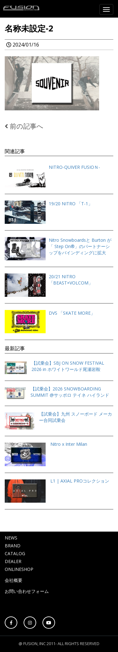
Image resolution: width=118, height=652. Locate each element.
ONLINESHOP (19, 569)
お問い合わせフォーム (27, 591)
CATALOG (15, 553)
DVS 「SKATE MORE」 (72, 313)
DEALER (13, 561)
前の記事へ (24, 126)
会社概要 (13, 580)
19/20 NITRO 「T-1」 (71, 204)
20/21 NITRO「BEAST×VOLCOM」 (71, 280)
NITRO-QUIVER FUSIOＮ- (74, 167)
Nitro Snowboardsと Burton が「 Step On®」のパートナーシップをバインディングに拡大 (80, 246)
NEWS (11, 538)
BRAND (12, 546)
